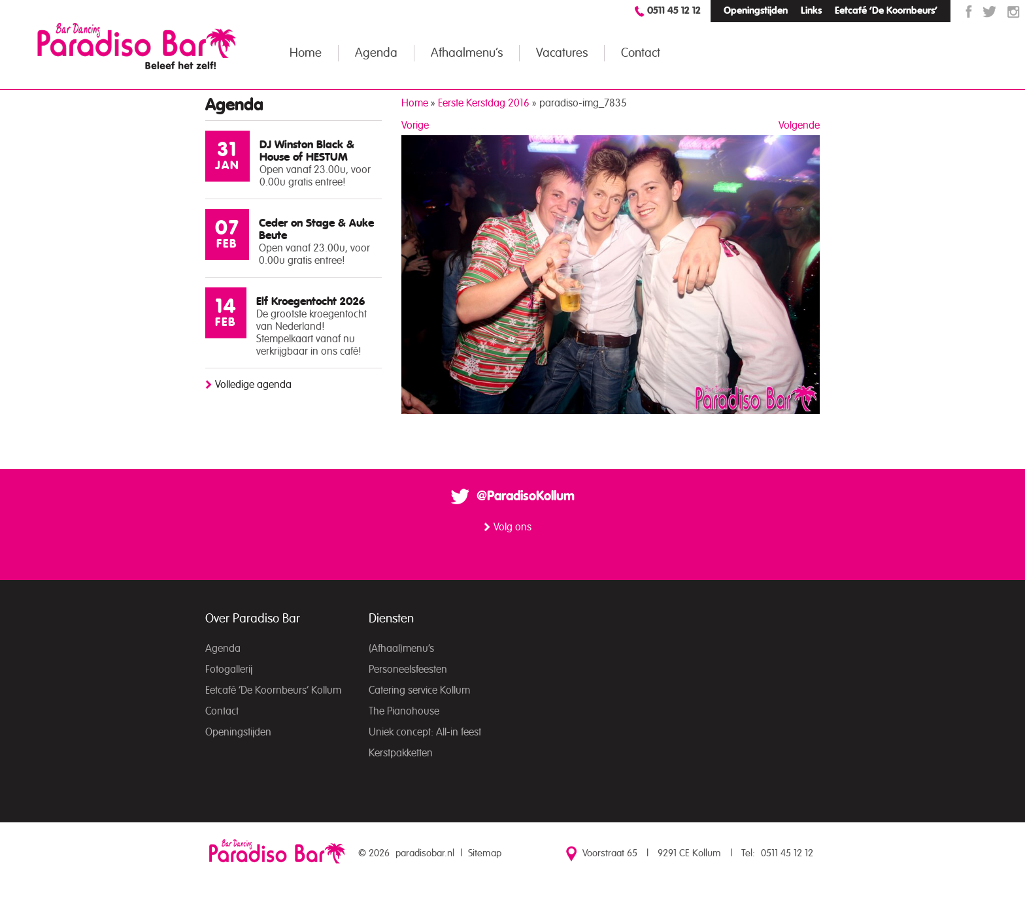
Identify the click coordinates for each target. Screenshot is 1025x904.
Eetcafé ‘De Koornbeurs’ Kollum (273, 690)
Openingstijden (756, 11)
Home (306, 53)
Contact (640, 53)
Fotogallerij (228, 669)
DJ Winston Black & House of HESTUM (307, 151)
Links (811, 11)
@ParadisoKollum (526, 496)
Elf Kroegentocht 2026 (310, 301)
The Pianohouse (404, 711)
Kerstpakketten (401, 753)
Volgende (799, 125)
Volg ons (512, 527)
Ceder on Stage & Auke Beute (316, 229)
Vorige (415, 125)
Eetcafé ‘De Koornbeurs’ (886, 11)
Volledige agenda (253, 384)
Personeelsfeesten (408, 669)
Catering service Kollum (419, 690)
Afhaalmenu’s (467, 53)
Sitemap (484, 853)
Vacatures (562, 53)
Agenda (376, 53)
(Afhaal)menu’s (401, 648)
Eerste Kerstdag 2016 (483, 103)
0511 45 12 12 (674, 11)
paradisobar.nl (424, 853)
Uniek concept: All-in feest (425, 732)
